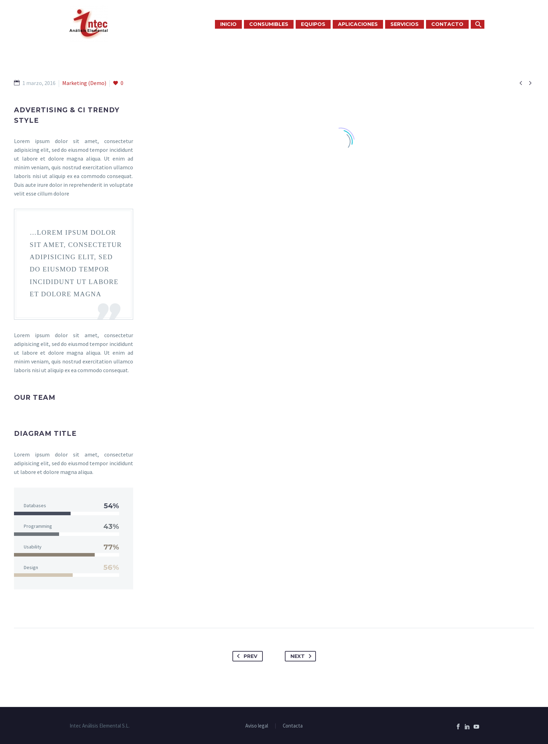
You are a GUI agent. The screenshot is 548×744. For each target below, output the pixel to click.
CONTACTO (447, 24)
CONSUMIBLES (268, 24)
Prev (245, 656)
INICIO (228, 24)
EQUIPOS (313, 24)
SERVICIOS (404, 24)
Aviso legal (256, 726)
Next (302, 656)
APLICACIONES (358, 24)
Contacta (293, 726)
